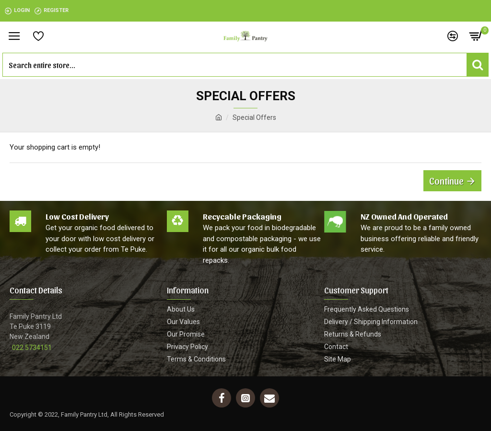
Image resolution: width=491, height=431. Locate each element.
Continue (446, 180)
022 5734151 (32, 347)
